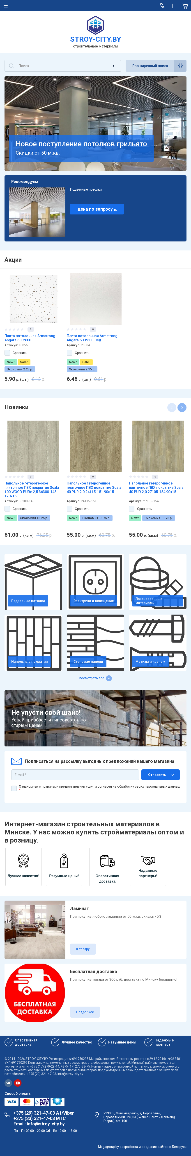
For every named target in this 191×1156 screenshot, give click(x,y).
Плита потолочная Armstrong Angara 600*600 (30, 338)
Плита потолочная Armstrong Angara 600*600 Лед (92, 338)
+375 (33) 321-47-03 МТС (40, 1118)
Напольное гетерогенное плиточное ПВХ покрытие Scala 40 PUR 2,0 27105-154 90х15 (156, 487)
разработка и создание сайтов (144, 1147)
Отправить (157, 775)
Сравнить (20, 353)
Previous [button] (171, 407)
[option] (33, 328)
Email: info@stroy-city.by (39, 1124)
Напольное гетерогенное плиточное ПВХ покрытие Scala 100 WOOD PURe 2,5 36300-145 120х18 (32, 489)
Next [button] (181, 407)
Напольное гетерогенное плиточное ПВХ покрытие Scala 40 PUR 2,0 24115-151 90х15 (94, 487)
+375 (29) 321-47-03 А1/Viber (44, 1113)
